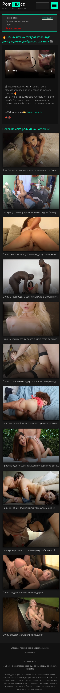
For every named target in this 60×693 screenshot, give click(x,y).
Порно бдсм (12, 18)
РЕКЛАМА (47, 18)
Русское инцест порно (17, 21)
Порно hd (10, 24)
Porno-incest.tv (34, 112)
